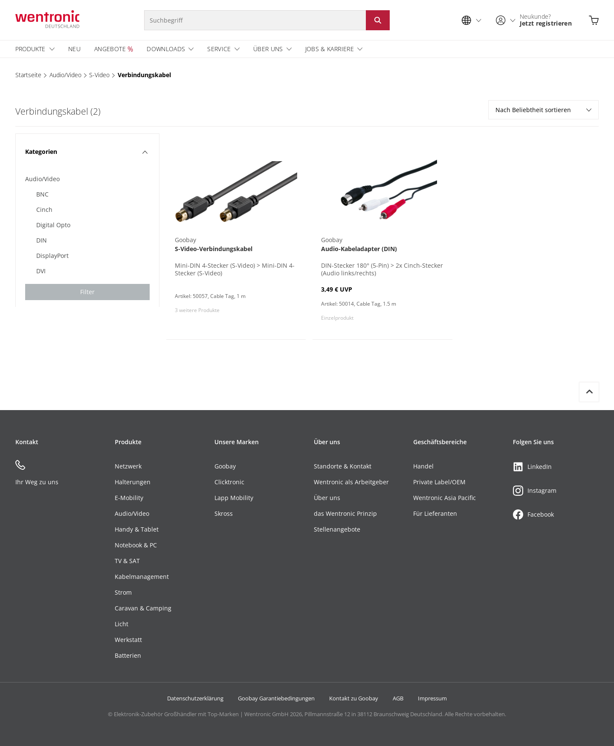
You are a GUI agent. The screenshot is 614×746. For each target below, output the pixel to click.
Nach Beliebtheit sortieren (543, 110)
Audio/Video (65, 75)
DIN (41, 240)
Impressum (432, 698)
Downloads (166, 49)
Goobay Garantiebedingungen (276, 698)
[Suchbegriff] (255, 20)
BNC (42, 194)
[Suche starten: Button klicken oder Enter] (378, 20)
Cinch (44, 209)
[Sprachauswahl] (474, 20)
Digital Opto (53, 225)
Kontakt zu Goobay (353, 698)
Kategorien (86, 151)
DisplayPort (52, 256)
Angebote (110, 49)
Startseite (28, 75)
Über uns (268, 49)
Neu (74, 49)
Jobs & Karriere (329, 49)
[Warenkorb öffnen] (594, 20)
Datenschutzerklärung (195, 698)
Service (219, 49)
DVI (41, 271)
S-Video (99, 75)
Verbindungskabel (144, 75)
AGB (398, 698)
